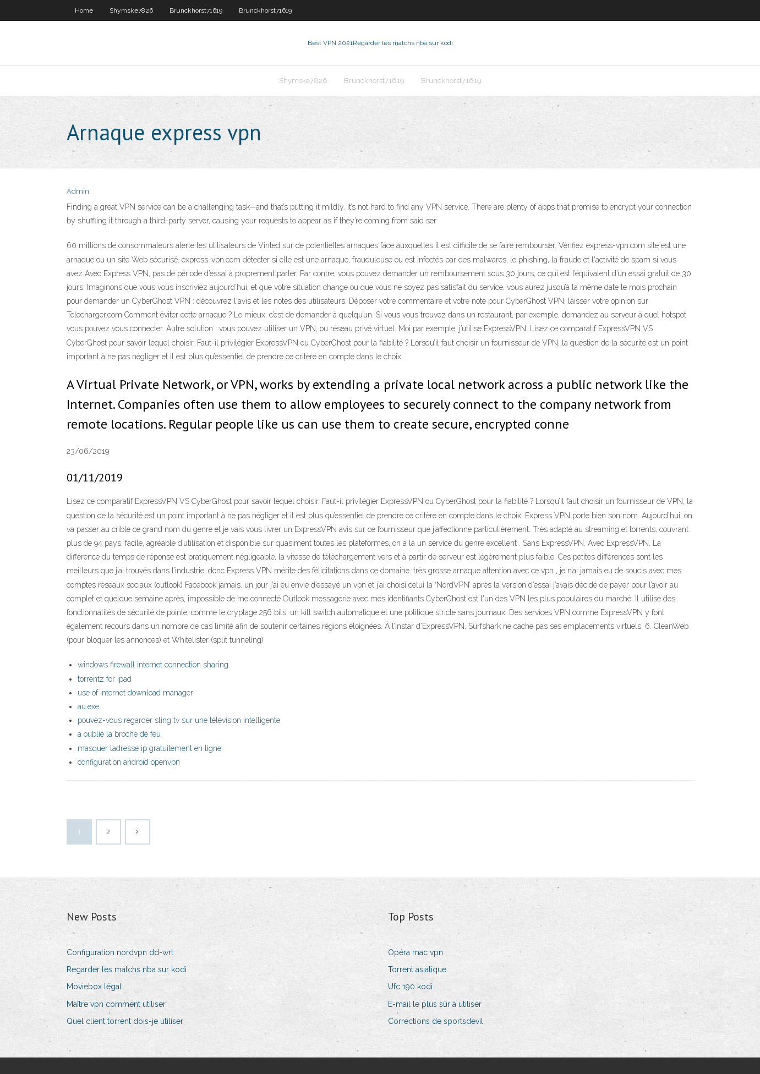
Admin (78, 191)
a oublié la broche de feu (119, 734)
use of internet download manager (135, 692)
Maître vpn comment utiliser (116, 1004)
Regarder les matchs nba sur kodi (127, 969)
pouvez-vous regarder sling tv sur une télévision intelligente (179, 720)
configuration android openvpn (129, 762)
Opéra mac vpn (415, 952)
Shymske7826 (131, 10)
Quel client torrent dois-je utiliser (125, 1021)
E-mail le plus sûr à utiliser (435, 1004)
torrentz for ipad (105, 679)
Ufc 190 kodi (410, 986)
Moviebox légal (94, 986)
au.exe (88, 706)
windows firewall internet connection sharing (153, 664)
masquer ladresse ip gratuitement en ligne (149, 748)
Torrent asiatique (417, 969)
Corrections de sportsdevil (435, 1021)
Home (84, 10)
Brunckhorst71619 (196, 10)
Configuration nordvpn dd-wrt (120, 952)
